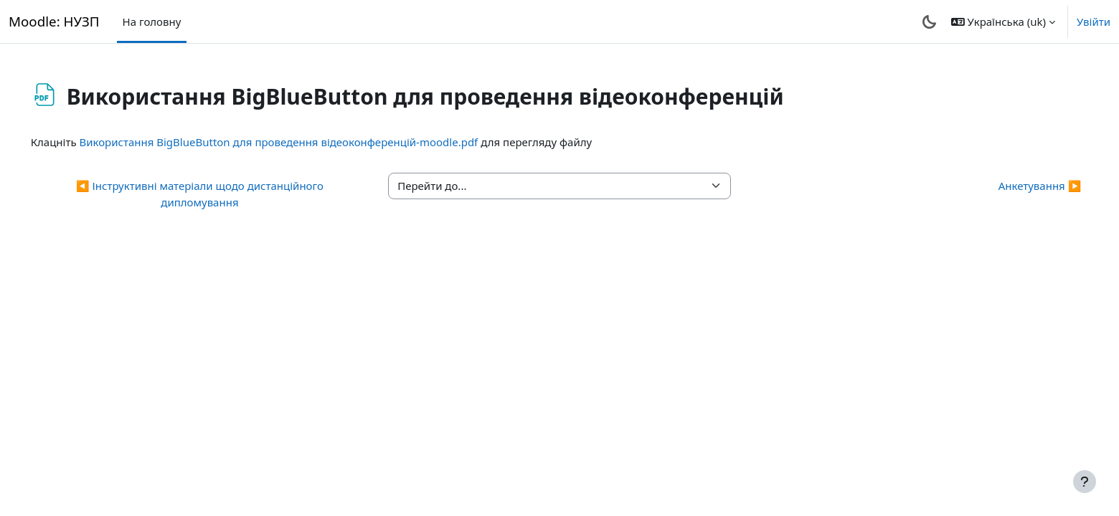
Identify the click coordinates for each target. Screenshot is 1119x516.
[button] (1003, 21)
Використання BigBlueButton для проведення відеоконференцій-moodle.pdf (299, 142)
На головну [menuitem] (152, 21)
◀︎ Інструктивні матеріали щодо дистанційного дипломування (213, 193)
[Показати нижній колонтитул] (1084, 481)
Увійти (1093, 21)
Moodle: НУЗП (54, 21)
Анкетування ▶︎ (1019, 185)
